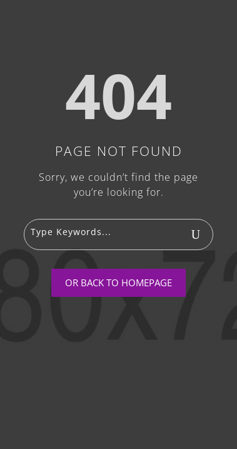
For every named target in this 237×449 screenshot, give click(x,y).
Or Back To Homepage (118, 282)
